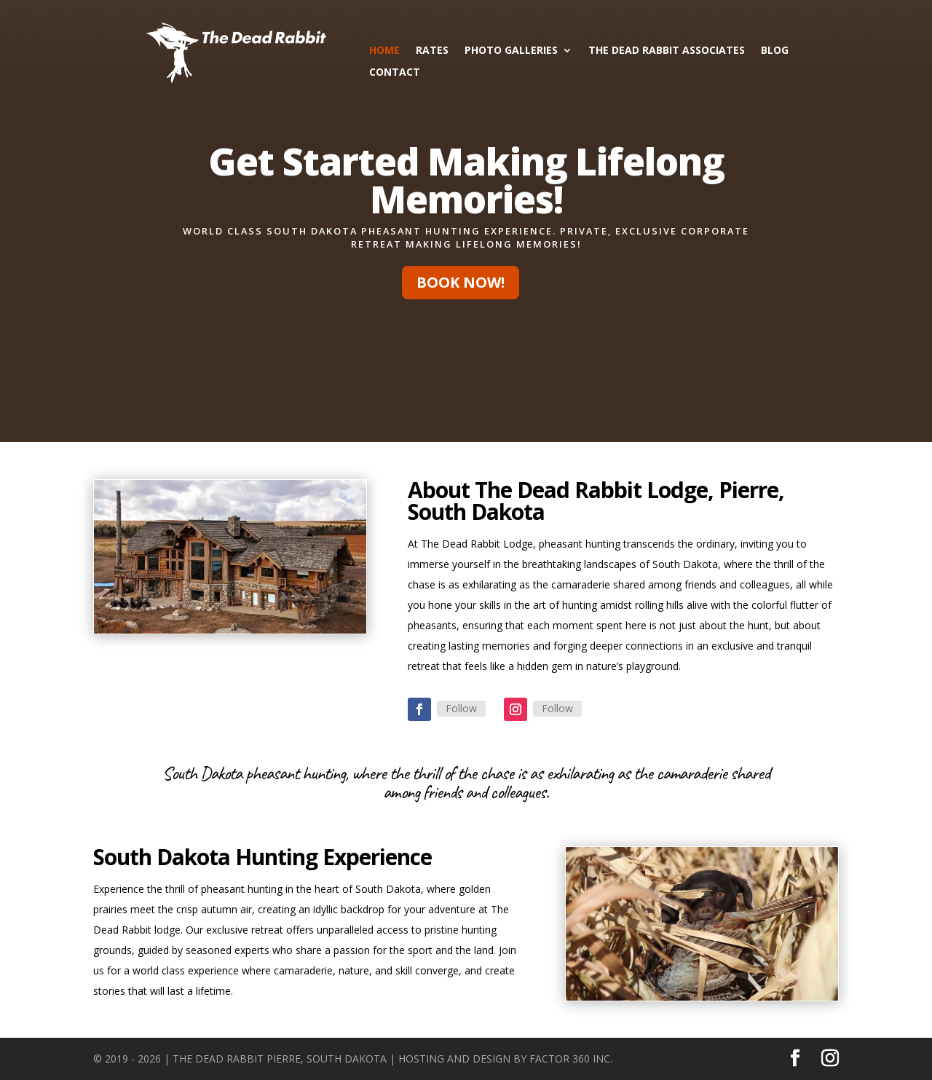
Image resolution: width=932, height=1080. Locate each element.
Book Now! (460, 282)
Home (384, 51)
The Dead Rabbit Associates (666, 51)
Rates (432, 51)
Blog (775, 51)
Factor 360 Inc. (570, 1058)
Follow (461, 708)
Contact (394, 73)
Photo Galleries (511, 51)
